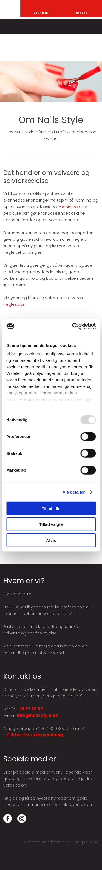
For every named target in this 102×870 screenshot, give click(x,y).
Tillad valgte (51, 524)
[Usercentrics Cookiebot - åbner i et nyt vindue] (73, 326)
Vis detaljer (74, 492)
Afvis (51, 540)
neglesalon (14, 304)
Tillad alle (51, 508)
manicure (68, 207)
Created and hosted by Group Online (61, 842)
